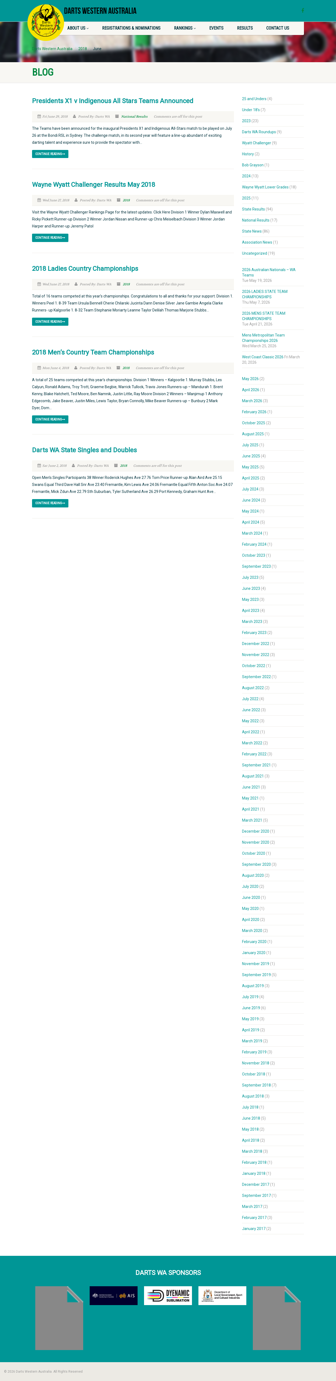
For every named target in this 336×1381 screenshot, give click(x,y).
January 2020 (253, 953)
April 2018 (250, 1140)
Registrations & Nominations (131, 28)
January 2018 (253, 1173)
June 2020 (251, 897)
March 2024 (252, 533)
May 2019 (250, 1019)
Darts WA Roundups (259, 132)
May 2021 (250, 798)
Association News (257, 242)
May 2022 (250, 721)
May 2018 (250, 1129)
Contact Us (277, 28)
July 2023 (250, 577)
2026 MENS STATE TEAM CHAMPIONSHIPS (263, 316)
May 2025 (250, 467)
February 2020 (254, 942)
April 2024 (250, 522)
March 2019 (252, 1041)
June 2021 (251, 787)
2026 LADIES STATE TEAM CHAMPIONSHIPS (265, 294)
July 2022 (250, 699)
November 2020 (255, 842)
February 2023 (254, 632)
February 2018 (254, 1162)
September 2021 (256, 765)
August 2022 (253, 688)
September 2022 (256, 677)
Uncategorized (254, 253)
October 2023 (253, 555)
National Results (134, 116)
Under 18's (251, 110)
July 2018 (250, 1107)
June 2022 (251, 710)
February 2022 (254, 754)
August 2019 (253, 986)
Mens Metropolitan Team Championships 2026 (263, 338)
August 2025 (253, 434)
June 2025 (251, 456)
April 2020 (250, 919)
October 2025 (253, 423)
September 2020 (256, 864)
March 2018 (252, 1151)
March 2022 (252, 743)
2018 (126, 200)
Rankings (185, 28)
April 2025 (250, 478)
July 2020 (250, 886)
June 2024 (251, 500)
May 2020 (250, 908)
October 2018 (253, 1074)
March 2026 (252, 401)
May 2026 (250, 379)
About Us (78, 28)
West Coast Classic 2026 (263, 357)
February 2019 (254, 1052)
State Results (253, 209)
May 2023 (250, 599)
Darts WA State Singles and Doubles (84, 450)
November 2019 (255, 964)
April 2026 (250, 390)
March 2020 (252, 930)
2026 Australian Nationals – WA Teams (269, 272)
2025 (246, 198)
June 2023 (251, 588)
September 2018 (256, 1085)
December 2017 (255, 1184)
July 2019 (250, 997)
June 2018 (251, 1118)
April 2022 (250, 732)
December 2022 (255, 644)
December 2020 (255, 831)
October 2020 (253, 853)
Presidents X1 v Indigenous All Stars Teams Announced (112, 101)
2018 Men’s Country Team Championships (93, 352)
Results (245, 28)
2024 (246, 176)
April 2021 (250, 809)
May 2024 (250, 511)
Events (216, 28)
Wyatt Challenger (256, 143)
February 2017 (254, 1217)
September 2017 (256, 1195)
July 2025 (250, 445)
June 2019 (251, 1008)
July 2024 (250, 489)
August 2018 (253, 1096)
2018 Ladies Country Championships (85, 268)
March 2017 (252, 1206)
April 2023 (250, 610)
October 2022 (253, 666)
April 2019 (250, 1030)
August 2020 (253, 875)
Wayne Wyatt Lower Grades (265, 187)
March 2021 (252, 820)
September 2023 (256, 566)
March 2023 (252, 621)
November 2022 (255, 655)
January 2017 (253, 1228)
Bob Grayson (253, 165)
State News (252, 231)
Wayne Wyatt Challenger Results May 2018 (93, 184)
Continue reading (50, 154)
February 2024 (254, 544)
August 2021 (253, 776)
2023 (246, 121)
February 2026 (254, 412)
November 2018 (255, 1063)
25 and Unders (254, 99)
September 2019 (256, 975)
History (248, 154)
